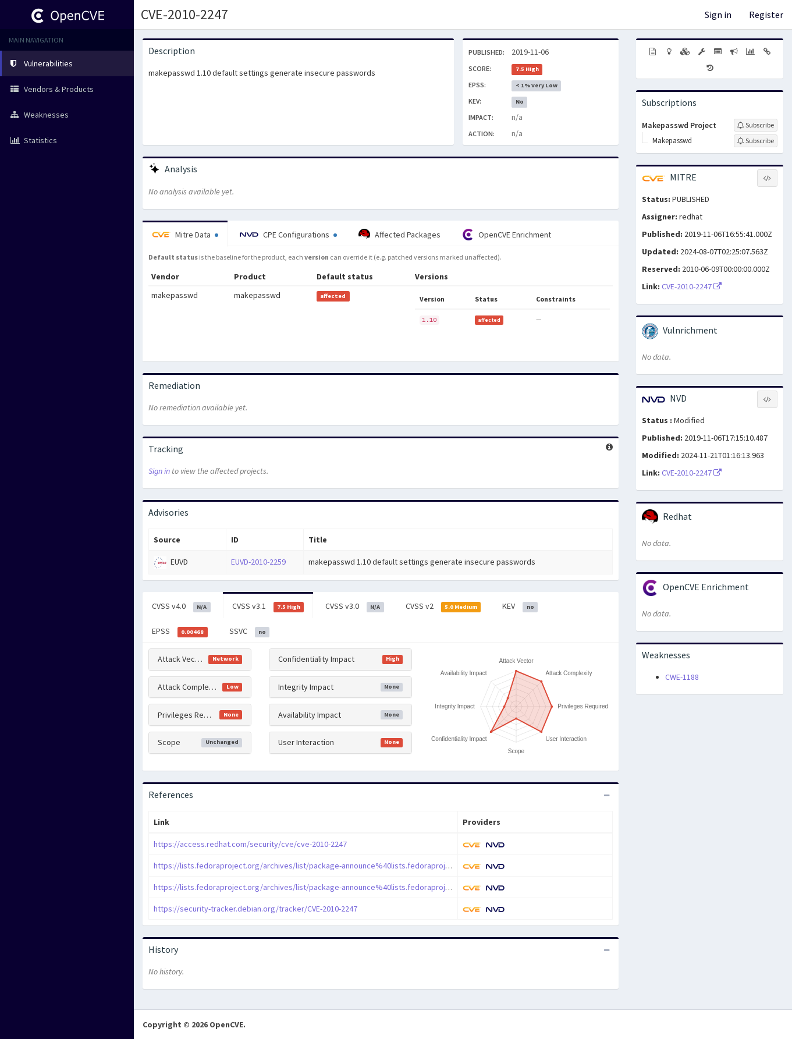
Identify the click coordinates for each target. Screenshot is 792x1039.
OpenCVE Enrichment (506, 234)
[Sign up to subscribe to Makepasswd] (755, 140)
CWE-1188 (682, 677)
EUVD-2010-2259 (258, 561)
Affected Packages (399, 234)
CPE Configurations (288, 234)
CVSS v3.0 (354, 606)
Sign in (718, 14)
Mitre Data (185, 234)
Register (766, 14)
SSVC (249, 631)
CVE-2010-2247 (184, 14)
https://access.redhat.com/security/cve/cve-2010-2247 (250, 844)
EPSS (180, 631)
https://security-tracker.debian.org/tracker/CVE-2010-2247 (255, 908)
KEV (520, 606)
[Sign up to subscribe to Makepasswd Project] (755, 125)
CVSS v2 (443, 606)
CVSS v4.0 (181, 606)
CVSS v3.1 (268, 606)
